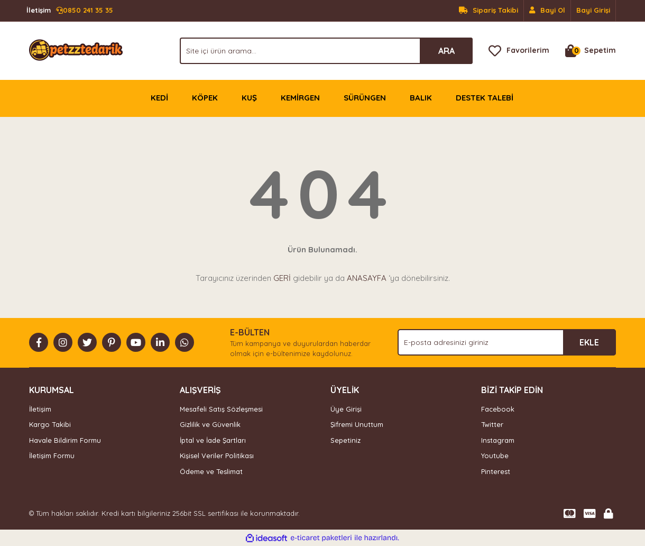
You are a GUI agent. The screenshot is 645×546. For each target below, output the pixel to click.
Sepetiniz (345, 440)
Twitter (492, 424)
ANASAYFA (366, 278)
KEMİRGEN (300, 98)
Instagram (497, 440)
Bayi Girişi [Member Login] (593, 10)
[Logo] (76, 50)
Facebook (497, 409)
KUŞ (249, 98)
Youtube (495, 455)
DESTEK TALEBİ (484, 98)
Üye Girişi (346, 409)
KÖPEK (205, 98)
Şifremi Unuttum (356, 424)
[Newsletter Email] (507, 342)
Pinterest (495, 471)
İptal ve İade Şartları (213, 440)
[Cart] (590, 50)
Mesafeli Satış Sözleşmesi (221, 409)
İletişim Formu (52, 455)
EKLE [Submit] (589, 342)
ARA (446, 51)
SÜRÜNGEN (365, 98)
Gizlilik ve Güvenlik (210, 424)
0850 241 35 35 (69, 10)
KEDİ (159, 98)
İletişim (40, 409)
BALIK (421, 98)
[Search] (326, 51)
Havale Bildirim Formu (65, 440)
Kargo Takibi (50, 424)
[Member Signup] (547, 10)
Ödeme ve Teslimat (211, 471)
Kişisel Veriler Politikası (217, 455)
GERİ (282, 278)
